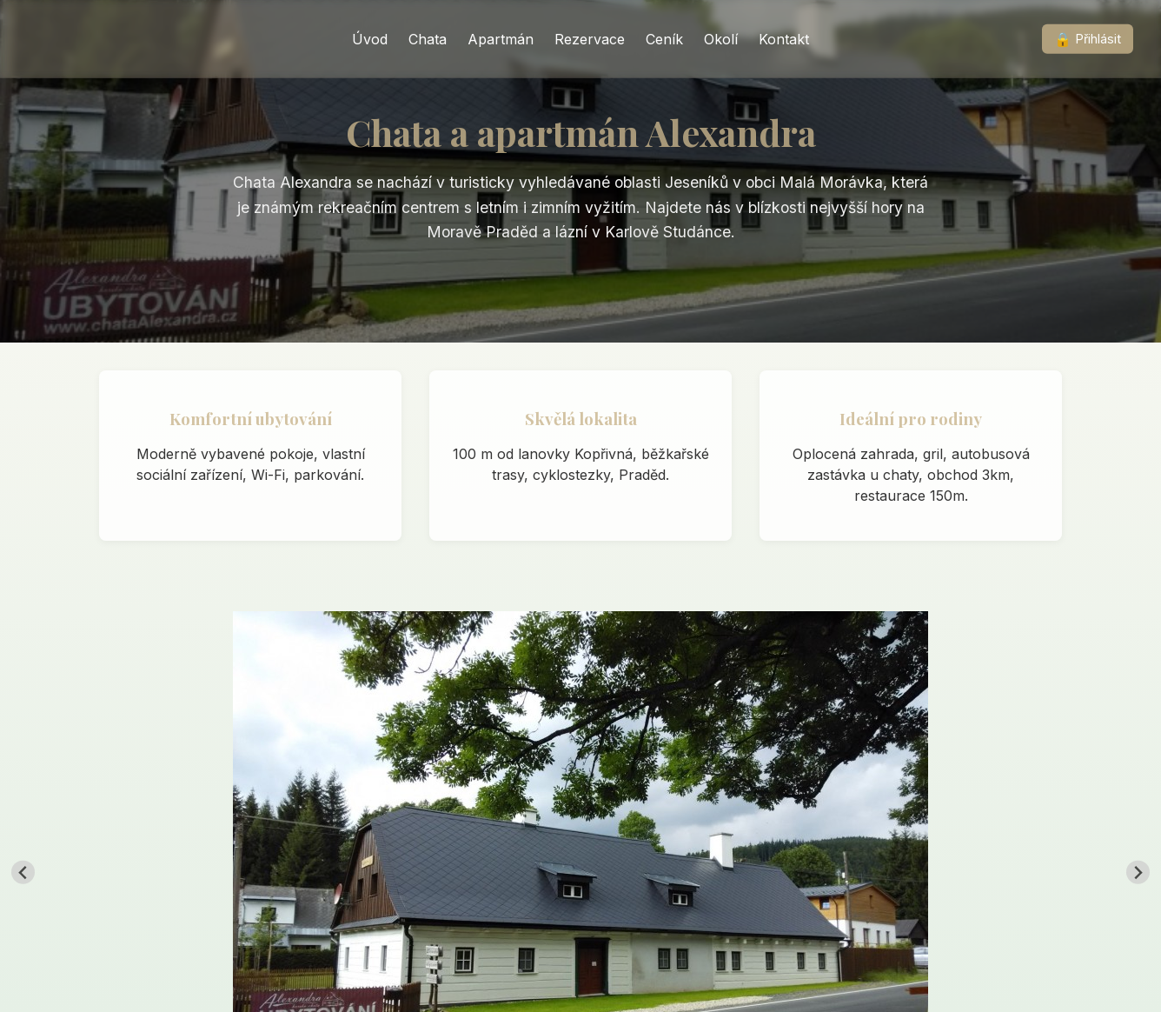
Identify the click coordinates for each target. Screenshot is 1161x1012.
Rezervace (589, 39)
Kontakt (784, 39)
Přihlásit (1088, 39)
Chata (427, 39)
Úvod (370, 39)
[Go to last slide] (23, 872)
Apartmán (501, 39)
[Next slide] (1138, 872)
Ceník (664, 39)
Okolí (721, 39)
